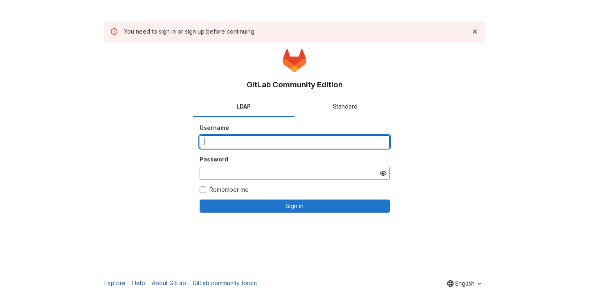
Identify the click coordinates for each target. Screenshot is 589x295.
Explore (115, 282)
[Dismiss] (475, 31)
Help (138, 282)
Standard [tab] (345, 106)
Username (214, 127)
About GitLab (169, 282)
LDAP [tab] (243, 106)
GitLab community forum (225, 282)
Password (214, 159)
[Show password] (383, 173)
